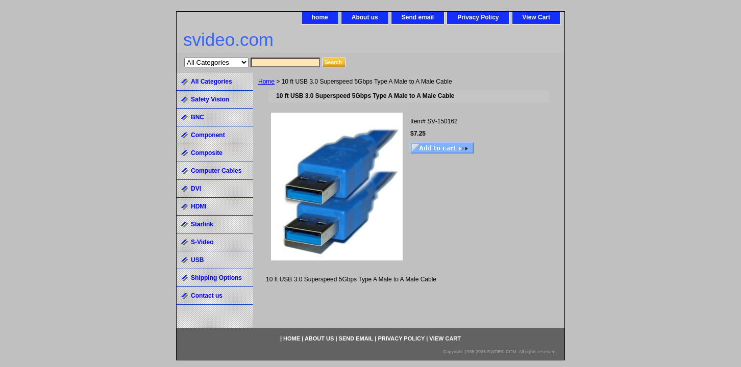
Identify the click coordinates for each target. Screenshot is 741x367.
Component (208, 135)
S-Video (202, 242)
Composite (207, 152)
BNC (197, 117)
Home (266, 81)
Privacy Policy (478, 17)
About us (365, 17)
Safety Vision (210, 99)
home (320, 17)
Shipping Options (216, 277)
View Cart (536, 17)
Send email (418, 17)
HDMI (199, 206)
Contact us (207, 295)
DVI (196, 188)
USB (197, 260)
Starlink (202, 224)
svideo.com (228, 39)
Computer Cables (216, 170)
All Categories (211, 81)
